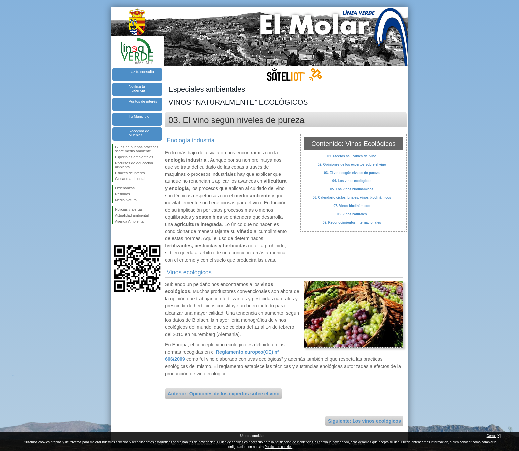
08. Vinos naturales (352, 214)
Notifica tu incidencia (137, 88)
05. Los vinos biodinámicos (352, 189)
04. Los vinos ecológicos (351, 181)
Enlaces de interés (130, 173)
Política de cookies (278, 447)
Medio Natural (126, 200)
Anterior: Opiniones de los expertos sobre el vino (223, 393)
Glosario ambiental (130, 179)
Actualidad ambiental (132, 215)
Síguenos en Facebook (116, 235)
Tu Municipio (139, 116)
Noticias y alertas (129, 209)
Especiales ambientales (134, 157)
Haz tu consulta (141, 72)
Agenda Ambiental (129, 221)
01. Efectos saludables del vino (351, 156)
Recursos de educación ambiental (134, 165)
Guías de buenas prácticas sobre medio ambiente (136, 149)
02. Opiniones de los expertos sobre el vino (352, 164)
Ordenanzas (125, 188)
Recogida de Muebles (139, 133)
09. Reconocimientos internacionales (352, 222)
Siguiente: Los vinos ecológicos (364, 421)
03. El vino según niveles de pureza (352, 173)
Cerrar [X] (494, 436)
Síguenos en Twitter (127, 235)
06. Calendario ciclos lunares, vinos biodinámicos (352, 197)
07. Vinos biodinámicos (352, 206)
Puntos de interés (143, 101)
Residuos (122, 194)
